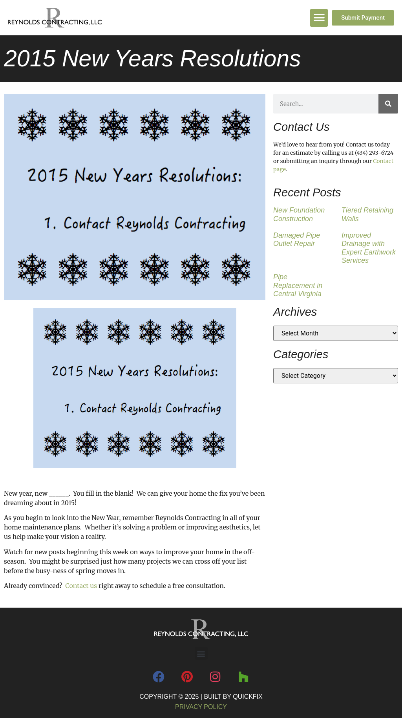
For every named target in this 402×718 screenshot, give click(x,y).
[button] (319, 18)
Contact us (81, 586)
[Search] (388, 104)
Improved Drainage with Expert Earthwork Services (369, 248)
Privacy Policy (201, 706)
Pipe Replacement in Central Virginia (297, 285)
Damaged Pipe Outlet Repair (296, 239)
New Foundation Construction (299, 214)
